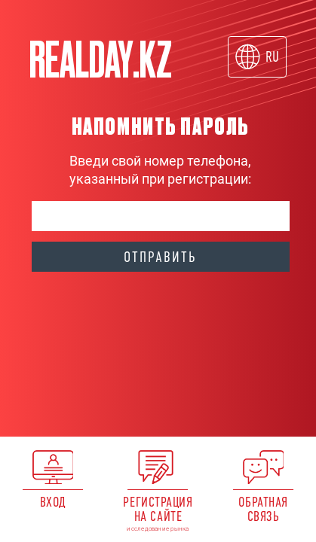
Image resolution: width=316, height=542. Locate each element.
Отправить (160, 257)
